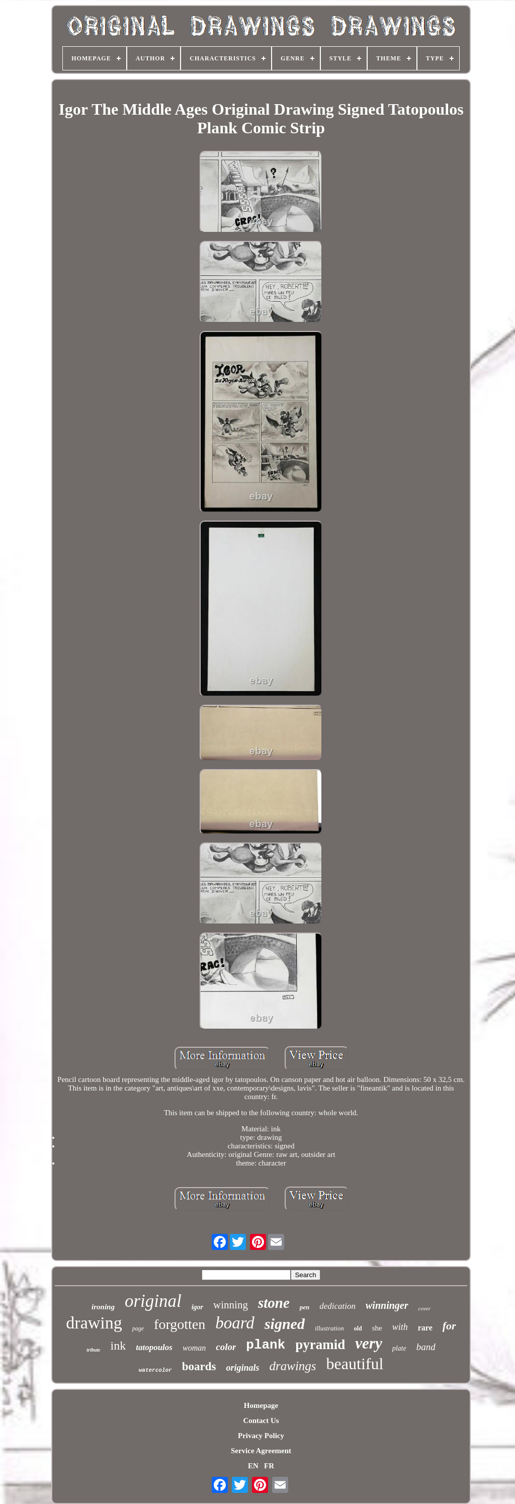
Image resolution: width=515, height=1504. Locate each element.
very (368, 1343)
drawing (94, 1322)
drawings (292, 1366)
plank (265, 1345)
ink (118, 1345)
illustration (329, 1328)
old (358, 1328)
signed (285, 1323)
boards (199, 1366)
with (400, 1327)
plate (399, 1348)
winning (230, 1305)
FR (269, 1466)
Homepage (261, 1405)
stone (274, 1303)
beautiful (355, 1364)
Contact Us (261, 1420)
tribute (93, 1350)
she (377, 1328)
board (234, 1323)
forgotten (179, 1324)
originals (242, 1368)
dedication (337, 1306)
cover (424, 1308)
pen (305, 1307)
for (449, 1325)
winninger (387, 1305)
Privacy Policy (261, 1436)
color (226, 1347)
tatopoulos (154, 1347)
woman (194, 1348)
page (138, 1328)
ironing (103, 1307)
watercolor (155, 1370)
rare (425, 1327)
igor (197, 1307)
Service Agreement (261, 1451)
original (153, 1301)
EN (253, 1466)
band (426, 1347)
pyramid (320, 1344)
